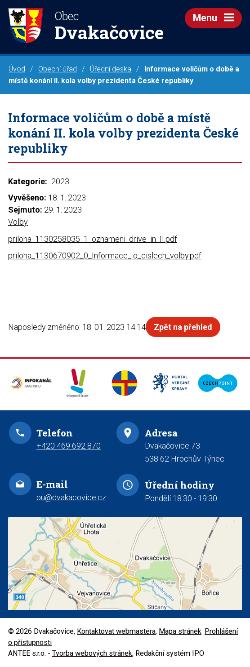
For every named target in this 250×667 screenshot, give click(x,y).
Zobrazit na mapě (125, 563)
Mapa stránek (180, 631)
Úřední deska (110, 69)
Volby (18, 222)
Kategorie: (27, 181)
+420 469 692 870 (68, 445)
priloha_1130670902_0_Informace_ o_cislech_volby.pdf (104, 255)
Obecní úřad (57, 69)
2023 (60, 181)
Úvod (17, 69)
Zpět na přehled (183, 327)
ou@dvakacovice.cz (71, 497)
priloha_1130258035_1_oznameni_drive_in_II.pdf (92, 239)
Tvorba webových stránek (92, 653)
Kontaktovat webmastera (116, 631)
